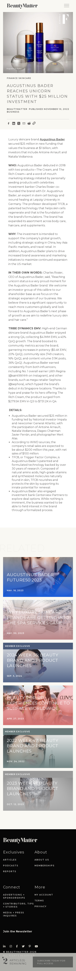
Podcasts (10, 865)
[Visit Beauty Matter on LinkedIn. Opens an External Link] (5, 946)
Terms (39, 900)
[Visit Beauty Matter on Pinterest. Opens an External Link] (31, 946)
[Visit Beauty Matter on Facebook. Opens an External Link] (18, 946)
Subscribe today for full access (51, 962)
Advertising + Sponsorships (14, 896)
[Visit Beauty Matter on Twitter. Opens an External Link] (24, 946)
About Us (41, 859)
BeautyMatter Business (17, 110)
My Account (43, 894)
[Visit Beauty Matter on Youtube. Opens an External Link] (37, 946)
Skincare (24, 78)
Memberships (44, 865)
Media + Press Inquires (13, 914)
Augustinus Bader (52, 139)
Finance (12, 78)
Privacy (40, 906)
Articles (10, 859)
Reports (9, 871)
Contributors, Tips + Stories (18, 905)
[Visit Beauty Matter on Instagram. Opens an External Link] (12, 946)
